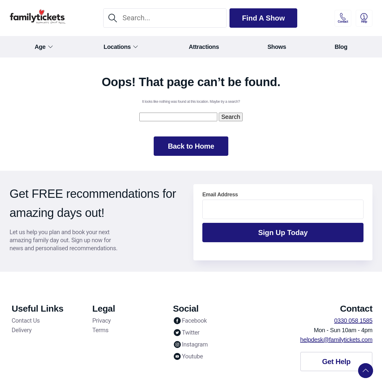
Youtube (188, 356)
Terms (100, 330)
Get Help (336, 362)
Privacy (101, 320)
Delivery (22, 330)
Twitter (186, 332)
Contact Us (26, 320)
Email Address (220, 195)
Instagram (190, 344)
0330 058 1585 (353, 320)
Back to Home (191, 146)
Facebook (190, 320)
